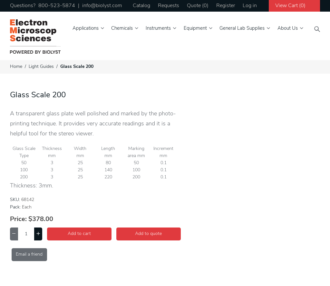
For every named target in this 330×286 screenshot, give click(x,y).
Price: (18, 219)
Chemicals (122, 28)
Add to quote (148, 233)
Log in (250, 5)
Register (225, 5)
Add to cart (79, 233)
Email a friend (29, 254)
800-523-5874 (56, 5)
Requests (168, 5)
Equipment (195, 28)
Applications (86, 28)
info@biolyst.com (102, 5)
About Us (287, 28)
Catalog (141, 5)
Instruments (158, 28)
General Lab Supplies (242, 28)
